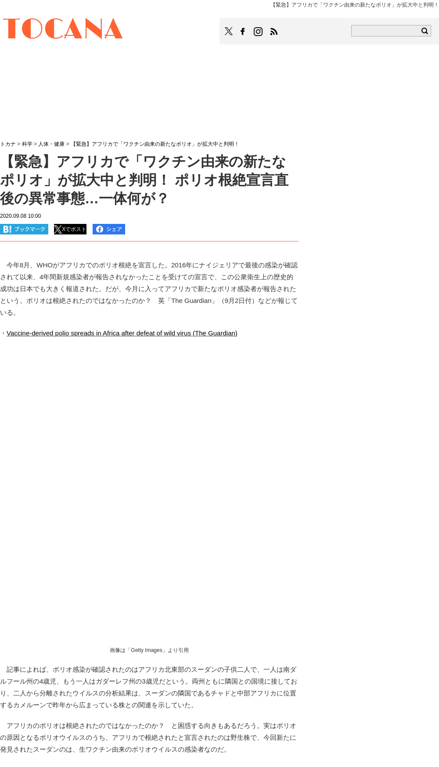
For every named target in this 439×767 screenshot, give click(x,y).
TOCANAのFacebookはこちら (243, 31)
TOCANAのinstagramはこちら (258, 31)
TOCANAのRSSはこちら (274, 31)
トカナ (8, 144)
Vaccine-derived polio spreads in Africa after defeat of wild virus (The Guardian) (122, 333)
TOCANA (63, 30)
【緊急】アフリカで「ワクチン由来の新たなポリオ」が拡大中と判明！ (155, 144)
